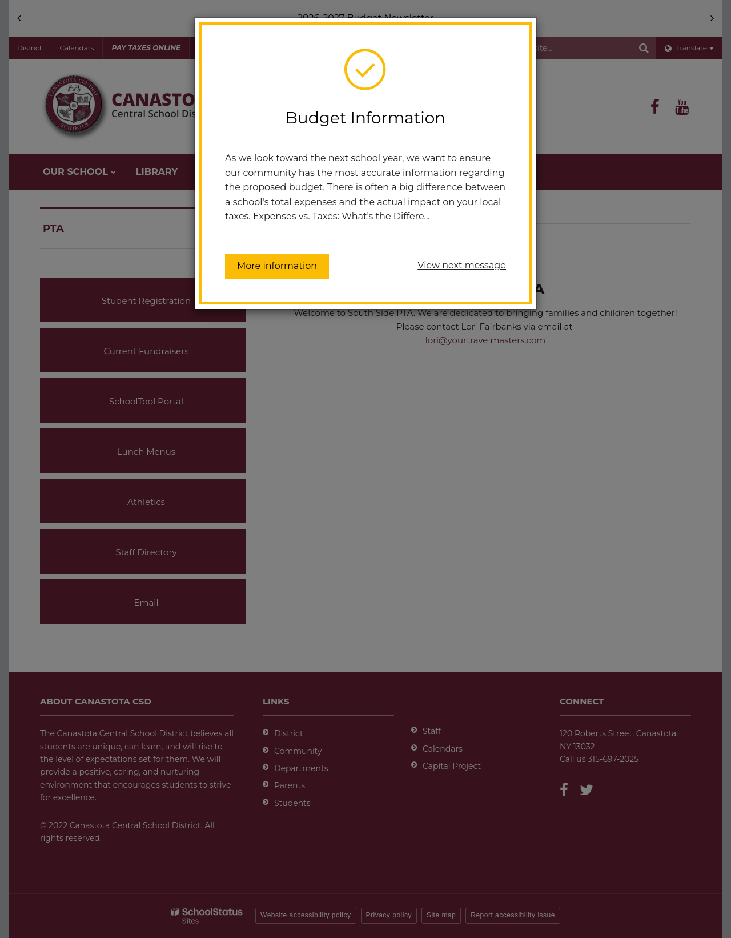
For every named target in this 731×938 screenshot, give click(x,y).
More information (277, 265)
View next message (461, 265)
